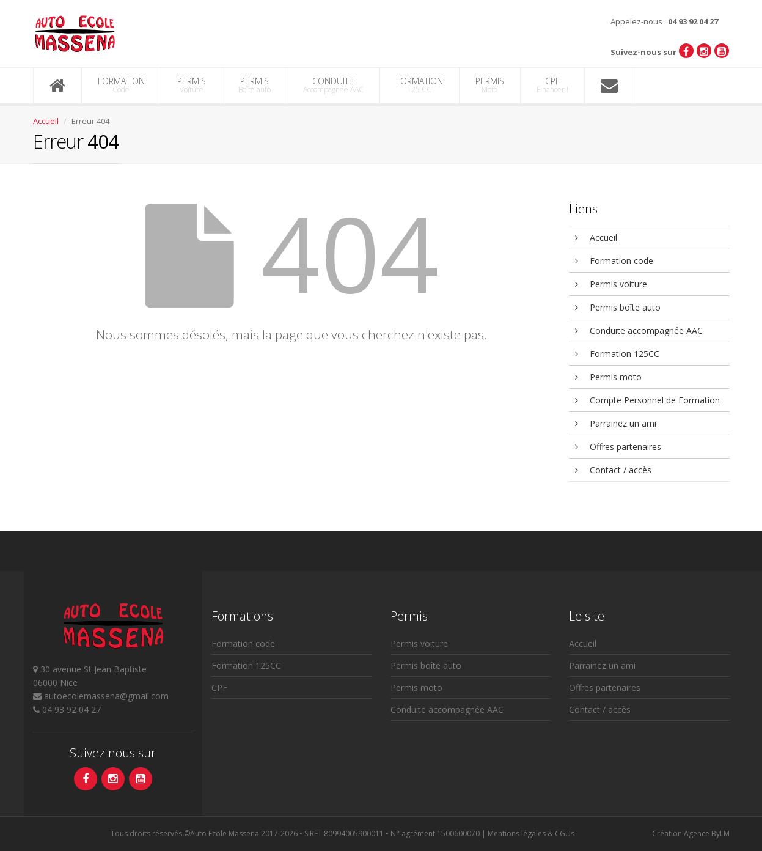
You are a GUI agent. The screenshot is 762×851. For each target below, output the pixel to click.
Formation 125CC (617, 353)
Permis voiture (611, 284)
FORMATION (121, 85)
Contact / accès (613, 470)
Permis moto (608, 377)
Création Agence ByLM (691, 833)
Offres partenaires (618, 446)
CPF (552, 85)
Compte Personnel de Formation (647, 400)
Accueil (46, 121)
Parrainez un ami (615, 423)
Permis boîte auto (618, 307)
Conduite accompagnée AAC (639, 330)
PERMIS (191, 85)
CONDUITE (333, 85)
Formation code (614, 261)
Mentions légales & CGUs (531, 833)
